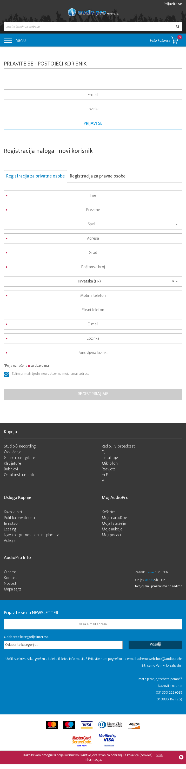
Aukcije (10, 540)
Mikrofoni (110, 463)
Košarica (109, 512)
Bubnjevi (11, 469)
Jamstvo (11, 523)
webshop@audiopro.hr (165, 659)
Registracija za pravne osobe (97, 176)
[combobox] (93, 224)
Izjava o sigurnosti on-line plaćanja (31, 534)
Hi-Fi (105, 474)
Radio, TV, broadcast (118, 446)
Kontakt (10, 577)
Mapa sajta (13, 589)
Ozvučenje (12, 452)
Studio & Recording (20, 446)
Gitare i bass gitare (19, 457)
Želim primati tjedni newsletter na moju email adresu (50, 374)
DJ (103, 452)
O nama (10, 572)
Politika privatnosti (19, 517)
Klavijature (12, 463)
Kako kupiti (13, 512)
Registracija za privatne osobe (35, 176)
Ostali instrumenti (19, 474)
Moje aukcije (112, 529)
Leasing (10, 529)
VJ (103, 480)
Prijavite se (173, 4)
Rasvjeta (109, 469)
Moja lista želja (114, 523)
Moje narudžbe (114, 517)
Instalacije (110, 457)
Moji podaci (111, 534)
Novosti (10, 583)
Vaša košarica (166, 39)
